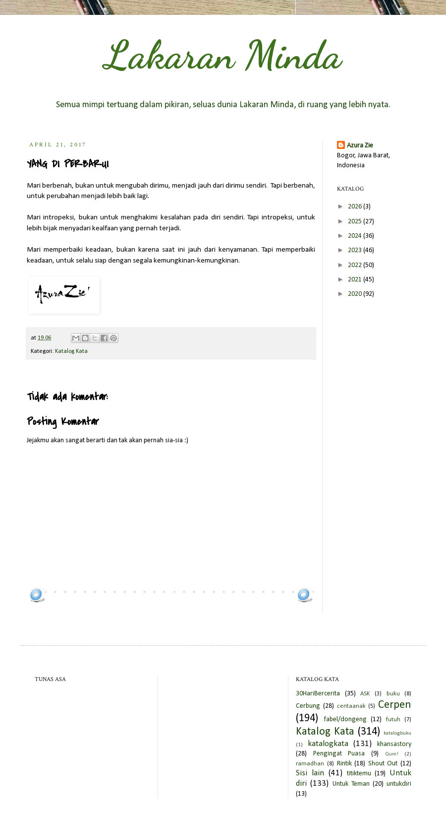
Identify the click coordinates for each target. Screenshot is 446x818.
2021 (355, 279)
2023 (355, 250)
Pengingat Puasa (339, 753)
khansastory (394, 744)
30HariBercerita (318, 693)
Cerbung (308, 706)
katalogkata (328, 744)
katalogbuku (397, 733)
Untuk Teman (351, 784)
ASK (365, 694)
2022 (355, 265)
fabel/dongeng (345, 719)
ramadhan (310, 764)
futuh (393, 720)
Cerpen (394, 705)
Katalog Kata (71, 351)
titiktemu (359, 773)
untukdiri (399, 784)
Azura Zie (360, 145)
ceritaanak (351, 706)
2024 (355, 236)
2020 (355, 294)
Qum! (391, 754)
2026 (355, 206)
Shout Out (383, 763)
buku (393, 694)
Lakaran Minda (223, 54)
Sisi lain (310, 773)
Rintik (344, 763)
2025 (355, 221)
